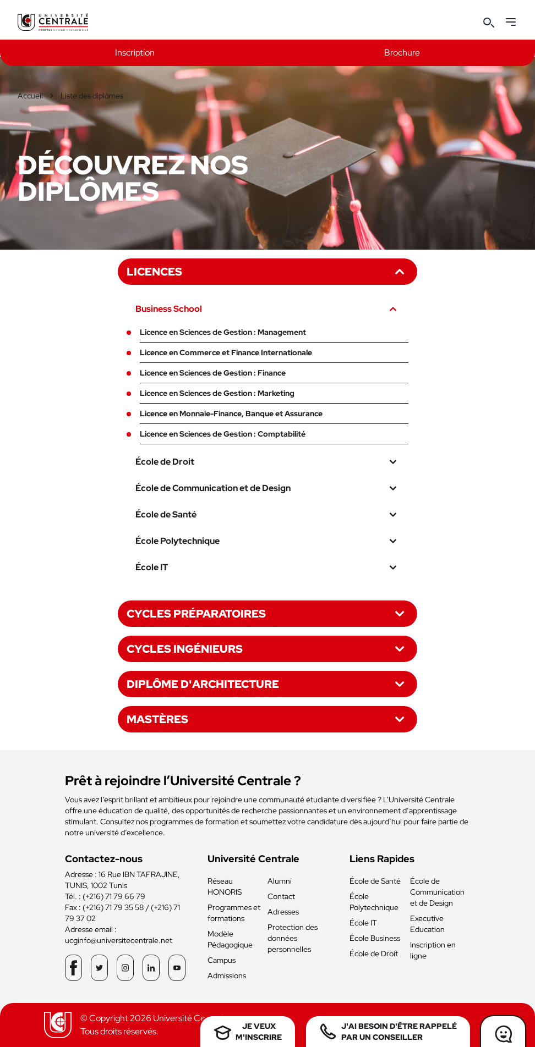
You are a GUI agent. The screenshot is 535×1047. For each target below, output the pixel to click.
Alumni (280, 881)
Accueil (30, 96)
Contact (281, 896)
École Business (375, 938)
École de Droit (267, 462)
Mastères (267, 719)
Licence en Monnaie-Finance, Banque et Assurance (231, 413)
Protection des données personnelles (293, 938)
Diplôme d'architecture (267, 684)
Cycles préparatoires (267, 613)
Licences (267, 271)
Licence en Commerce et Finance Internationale (226, 352)
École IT (267, 567)
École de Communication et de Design (267, 488)
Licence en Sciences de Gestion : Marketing (217, 393)
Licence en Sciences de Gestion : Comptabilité (222, 434)
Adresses (283, 912)
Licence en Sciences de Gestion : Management (223, 332)
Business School (267, 309)
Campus (222, 960)
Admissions (227, 975)
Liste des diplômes (92, 96)
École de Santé (267, 514)
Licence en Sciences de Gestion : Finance (213, 373)
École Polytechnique (267, 541)
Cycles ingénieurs (267, 649)
